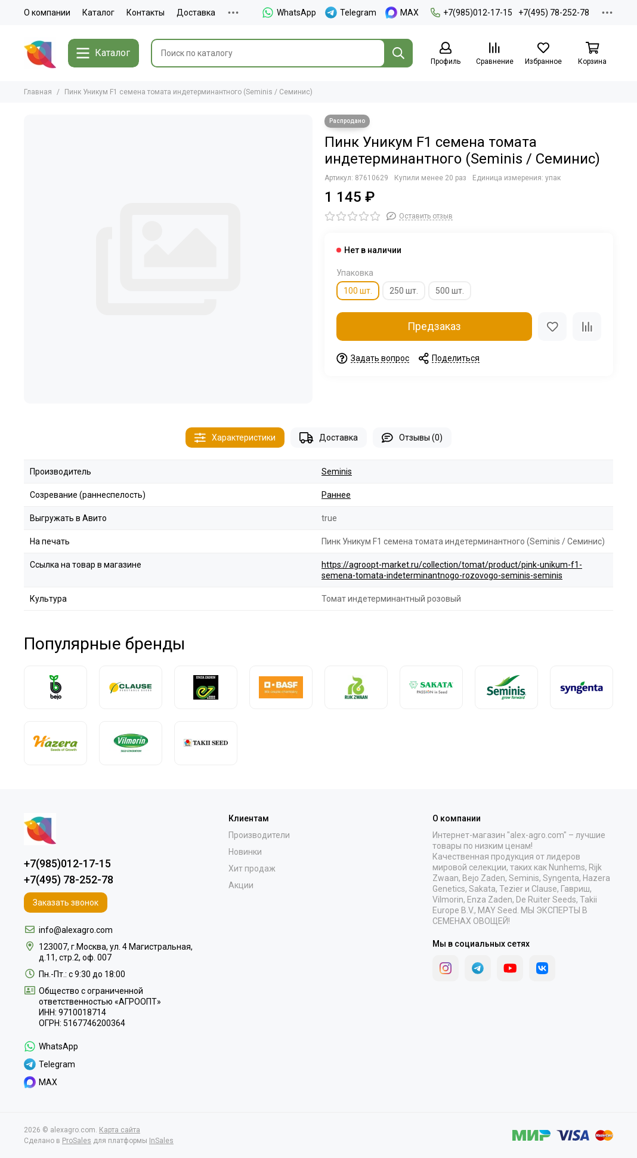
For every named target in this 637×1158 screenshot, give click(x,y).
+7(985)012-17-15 (471, 12)
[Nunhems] (281, 687)
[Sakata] (431, 687)
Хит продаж (252, 868)
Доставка (196, 12)
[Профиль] (445, 54)
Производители (259, 835)
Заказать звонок (65, 902)
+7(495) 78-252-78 (553, 12)
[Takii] (206, 743)
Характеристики (235, 438)
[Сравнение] (494, 54)
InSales (161, 1141)
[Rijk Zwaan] (356, 687)
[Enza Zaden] (206, 687)
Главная (38, 92)
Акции (240, 885)
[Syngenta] (582, 687)
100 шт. (358, 290)
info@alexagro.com (76, 930)
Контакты (145, 12)
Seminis (336, 471)
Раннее (336, 495)
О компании (47, 12)
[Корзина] (592, 54)
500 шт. (449, 290)
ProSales (76, 1141)
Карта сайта (119, 1130)
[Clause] (131, 687)
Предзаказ (434, 326)
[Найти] (398, 53)
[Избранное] (543, 54)
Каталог (98, 12)
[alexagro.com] (40, 53)
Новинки (245, 852)
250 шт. (403, 290)
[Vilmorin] (131, 743)
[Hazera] (55, 743)
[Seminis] (506, 687)
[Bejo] (55, 687)
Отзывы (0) (412, 438)
